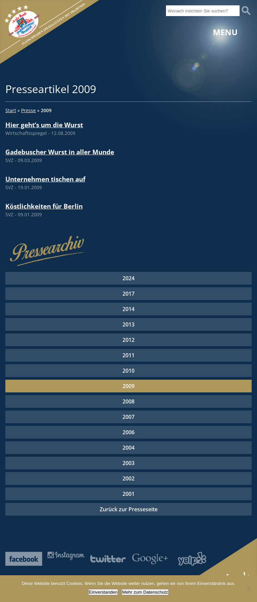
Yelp (192, 559)
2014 (128, 309)
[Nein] (248, 588)
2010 (128, 370)
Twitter (108, 559)
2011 (128, 355)
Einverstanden (103, 592)
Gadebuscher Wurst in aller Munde (59, 151)
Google (150, 559)
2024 (128, 278)
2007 (128, 417)
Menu (225, 32)
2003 (128, 463)
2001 (128, 494)
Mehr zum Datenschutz (145, 592)
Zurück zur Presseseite (129, 509)
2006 (128, 432)
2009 (128, 386)
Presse (28, 110)
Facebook (23, 559)
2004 (128, 447)
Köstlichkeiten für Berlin (44, 206)
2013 (128, 324)
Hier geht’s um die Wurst (44, 124)
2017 (128, 293)
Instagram (66, 556)
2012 (128, 340)
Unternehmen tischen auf (45, 178)
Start (10, 110)
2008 (128, 401)
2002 (128, 478)
